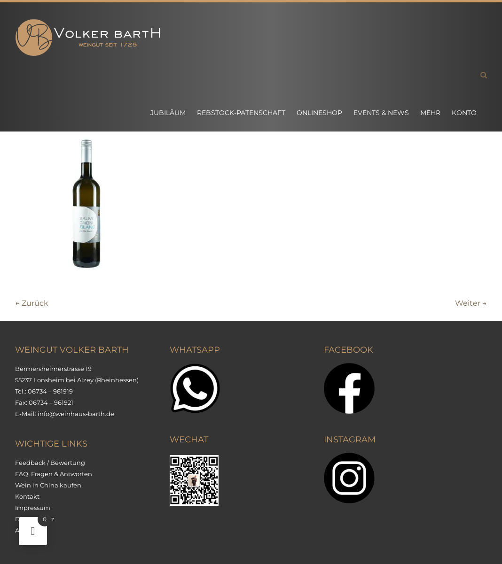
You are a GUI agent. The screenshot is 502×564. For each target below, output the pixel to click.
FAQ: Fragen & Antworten (53, 474)
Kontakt (27, 496)
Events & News (381, 112)
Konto (464, 112)
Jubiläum (168, 112)
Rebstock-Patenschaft (241, 112)
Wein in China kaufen (48, 485)
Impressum (32, 507)
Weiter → (471, 303)
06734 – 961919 (50, 391)
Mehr (430, 112)
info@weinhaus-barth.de (76, 413)
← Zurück (31, 303)
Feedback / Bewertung (50, 462)
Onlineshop (319, 112)
